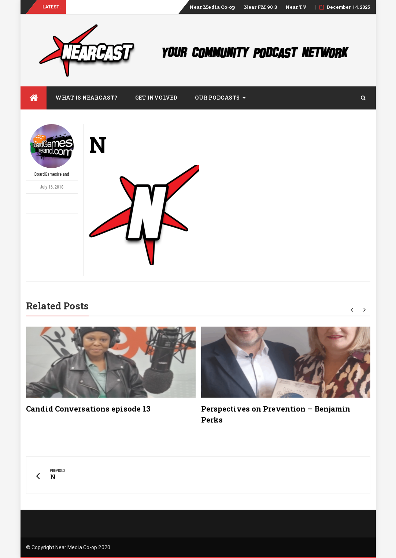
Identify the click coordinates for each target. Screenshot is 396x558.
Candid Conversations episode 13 (88, 408)
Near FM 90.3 (260, 7)
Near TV (296, 7)
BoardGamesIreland (52, 150)
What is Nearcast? (86, 97)
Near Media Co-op (212, 7)
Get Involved (156, 97)
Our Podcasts (217, 97)
